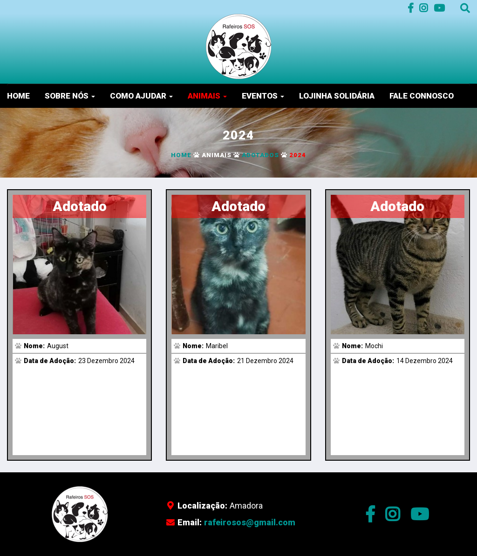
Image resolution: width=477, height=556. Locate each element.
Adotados (260, 155)
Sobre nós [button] (70, 95)
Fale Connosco (421, 95)
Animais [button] (207, 95)
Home (18, 95)
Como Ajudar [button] (141, 95)
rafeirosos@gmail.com (249, 522)
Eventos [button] (263, 95)
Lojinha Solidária (337, 95)
